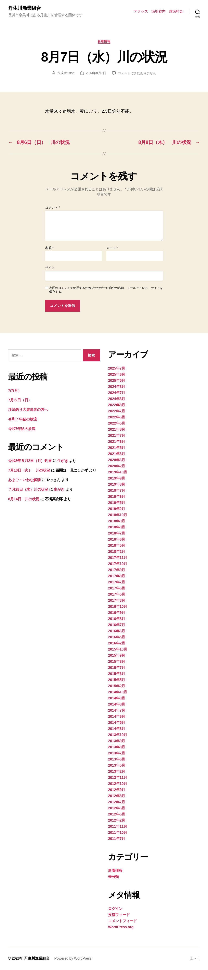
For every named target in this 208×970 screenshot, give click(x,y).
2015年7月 (116, 668)
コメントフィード (122, 921)
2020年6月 (116, 460)
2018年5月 (116, 545)
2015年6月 (116, 674)
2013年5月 (116, 765)
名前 (49, 248)
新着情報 (104, 41)
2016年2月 (116, 643)
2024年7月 (116, 393)
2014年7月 (116, 710)
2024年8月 (116, 387)
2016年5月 (116, 637)
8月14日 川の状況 (23, 499)
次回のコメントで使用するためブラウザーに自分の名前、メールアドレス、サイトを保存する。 (106, 289)
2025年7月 (116, 368)
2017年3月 (116, 600)
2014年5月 (116, 723)
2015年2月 (116, 686)
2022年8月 (116, 405)
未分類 (113, 877)
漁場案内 (158, 11)
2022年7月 (116, 411)
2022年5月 (116, 423)
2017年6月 (116, 588)
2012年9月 (116, 790)
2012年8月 (116, 796)
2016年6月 (116, 631)
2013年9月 (116, 741)
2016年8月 (116, 619)
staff (71, 73)
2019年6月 (116, 497)
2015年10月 (117, 649)
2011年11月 (117, 826)
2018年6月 (116, 539)
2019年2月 (116, 509)
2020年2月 (116, 466)
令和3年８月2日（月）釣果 (30, 461)
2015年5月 (116, 680)
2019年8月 (116, 484)
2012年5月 (116, 814)
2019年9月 (116, 478)
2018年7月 (116, 533)
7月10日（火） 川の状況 (29, 470)
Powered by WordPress (72, 958)
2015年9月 (116, 655)
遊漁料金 (176, 11)
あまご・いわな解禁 (24, 480)
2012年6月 (116, 808)
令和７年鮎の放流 (22, 419)
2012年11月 (117, 778)
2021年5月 (116, 448)
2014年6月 (116, 716)
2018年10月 (117, 515)
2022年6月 (116, 417)
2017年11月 (117, 558)
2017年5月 (116, 594)
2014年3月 (116, 729)
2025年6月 (116, 374)
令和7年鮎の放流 (21, 429)
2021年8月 (116, 429)
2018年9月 (116, 521)
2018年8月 (116, 527)
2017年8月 (116, 576)
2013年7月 (116, 753)
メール (112, 248)
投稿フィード (119, 915)
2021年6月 (116, 442)
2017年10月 (117, 564)
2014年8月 (116, 704)
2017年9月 (116, 570)
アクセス (141, 11)
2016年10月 (117, 607)
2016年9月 (116, 613)
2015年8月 (116, 661)
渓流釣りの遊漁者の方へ (28, 410)
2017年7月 (116, 582)
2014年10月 (117, 692)
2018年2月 (116, 552)
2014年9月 (116, 698)
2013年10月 (117, 735)
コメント (52, 207)
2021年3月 (116, 454)
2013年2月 (116, 771)
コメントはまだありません (137, 73)
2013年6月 (116, 759)
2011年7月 (116, 839)
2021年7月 (116, 435)
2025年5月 (116, 381)
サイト (50, 267)
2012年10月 (117, 784)
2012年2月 (116, 820)
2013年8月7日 (96, 73)
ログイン (115, 909)
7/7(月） (14, 390)
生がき (62, 461)
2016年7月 (116, 625)
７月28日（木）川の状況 (28, 489)
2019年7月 (116, 490)
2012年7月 (116, 802)
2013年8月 (116, 747)
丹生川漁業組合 (24, 8)
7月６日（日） (20, 400)
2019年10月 (117, 472)
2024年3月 (116, 399)
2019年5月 (116, 503)
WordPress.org (120, 927)
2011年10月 (117, 833)
